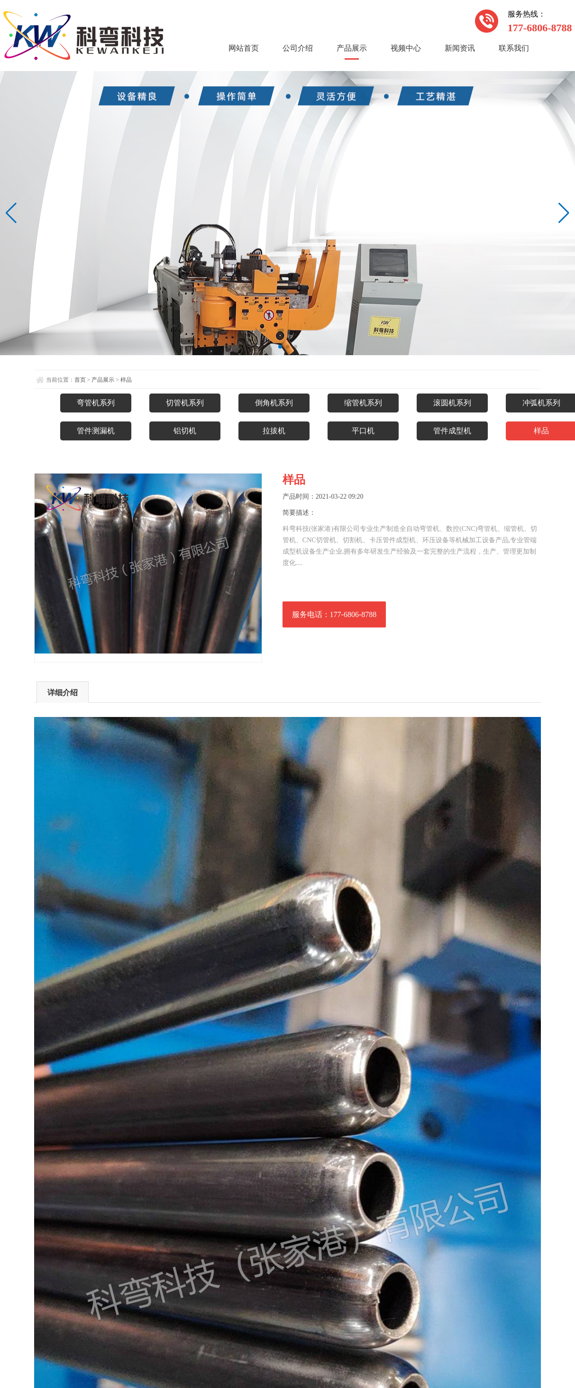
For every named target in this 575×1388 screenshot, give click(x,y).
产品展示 (352, 48)
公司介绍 (298, 48)
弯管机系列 (96, 403)
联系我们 (514, 48)
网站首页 (243, 48)
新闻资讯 (460, 48)
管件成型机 (452, 431)
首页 (80, 379)
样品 (126, 379)
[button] (280, 347)
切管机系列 (185, 403)
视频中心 (406, 48)
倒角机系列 (274, 403)
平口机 (363, 431)
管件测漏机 (96, 431)
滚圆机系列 (452, 403)
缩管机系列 (363, 403)
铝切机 (184, 431)
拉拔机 (274, 431)
